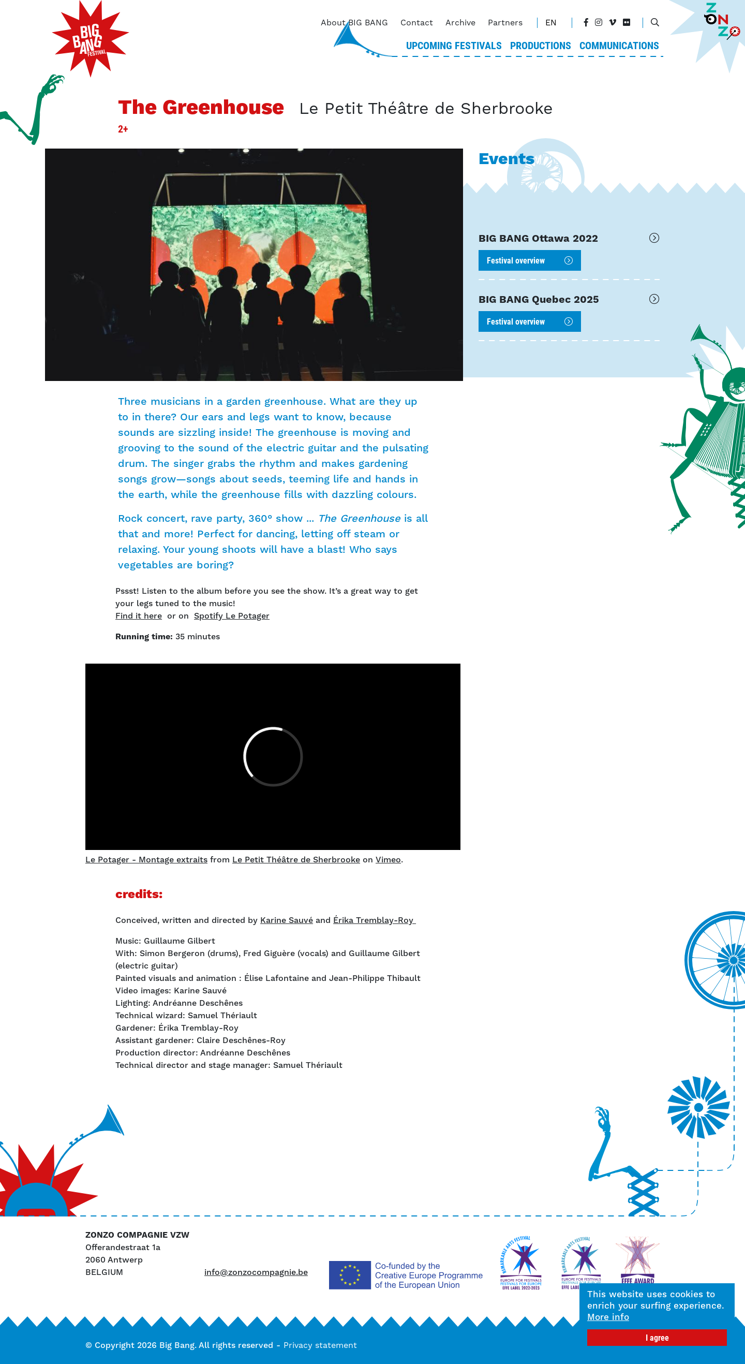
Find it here (138, 616)
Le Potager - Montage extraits (146, 859)
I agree (657, 1337)
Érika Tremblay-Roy (374, 920)
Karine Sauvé (286, 920)
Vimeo (388, 859)
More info (608, 1317)
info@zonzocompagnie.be (256, 1272)
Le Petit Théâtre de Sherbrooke (296, 859)
